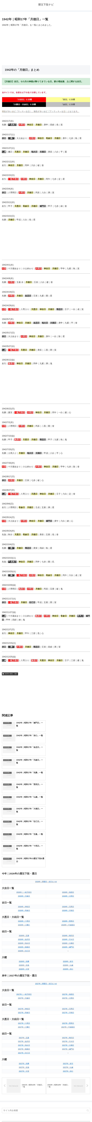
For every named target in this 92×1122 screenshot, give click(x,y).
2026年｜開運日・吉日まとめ (46, 809)
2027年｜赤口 (68, 999)
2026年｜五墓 (24, 863)
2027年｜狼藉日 (24, 977)
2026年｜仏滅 (68, 893)
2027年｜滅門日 (68, 977)
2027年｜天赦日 (24, 926)
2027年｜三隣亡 (24, 955)
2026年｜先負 (24, 893)
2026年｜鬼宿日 (68, 820)
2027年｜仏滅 (68, 995)
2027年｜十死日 (24, 951)
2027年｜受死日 (68, 951)
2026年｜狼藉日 (24, 875)
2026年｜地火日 (24, 871)
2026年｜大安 (24, 897)
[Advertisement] (46, 46)
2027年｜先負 (24, 995)
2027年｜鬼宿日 (68, 922)
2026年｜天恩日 (68, 834)
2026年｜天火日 (68, 867)
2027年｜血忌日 (24, 969)
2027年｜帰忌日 (68, 965)
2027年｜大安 (24, 999)
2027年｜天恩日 (68, 936)
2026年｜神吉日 (24, 834)
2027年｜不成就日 (68, 955)
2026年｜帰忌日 (68, 863)
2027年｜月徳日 (68, 940)
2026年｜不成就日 (68, 853)
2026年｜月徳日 (68, 838)
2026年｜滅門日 (68, 875)
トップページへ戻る (23, 1115)
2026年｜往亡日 (24, 878)
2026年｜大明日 (68, 824)
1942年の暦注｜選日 (10, 674)
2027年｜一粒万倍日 (24, 922)
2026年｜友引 (68, 889)
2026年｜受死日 (68, 849)
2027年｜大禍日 (68, 973)
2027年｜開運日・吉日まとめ (46, 911)
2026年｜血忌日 (24, 867)
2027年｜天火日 (68, 969)
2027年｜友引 (68, 991)
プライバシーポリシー (68, 1115)
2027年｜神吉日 (24, 936)
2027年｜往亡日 (24, 981)
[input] (46, 1038)
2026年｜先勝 (24, 889)
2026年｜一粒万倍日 (24, 820)
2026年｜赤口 (68, 897)
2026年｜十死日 (24, 849)
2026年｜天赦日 (24, 824)
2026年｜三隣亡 (24, 853)
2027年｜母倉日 (24, 940)
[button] (88, 1038)
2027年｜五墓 (24, 965)
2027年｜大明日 (68, 926)
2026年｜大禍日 (68, 871)
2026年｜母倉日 (24, 838)
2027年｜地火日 (24, 973)
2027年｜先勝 (24, 991)
